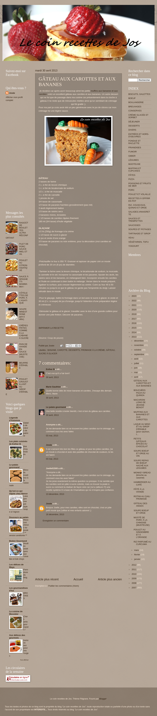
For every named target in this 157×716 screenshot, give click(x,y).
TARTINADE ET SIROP (139, 233)
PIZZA (131, 179)
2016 (134, 323)
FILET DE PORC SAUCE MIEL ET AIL (23, 249)
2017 (134, 319)
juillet (137, 363)
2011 (134, 569)
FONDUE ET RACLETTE (134, 142)
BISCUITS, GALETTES (139, 94)
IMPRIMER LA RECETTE (51, 328)
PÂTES (131, 175)
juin (136, 368)
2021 (134, 305)
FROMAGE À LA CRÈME (93, 350)
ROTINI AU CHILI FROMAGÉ (142, 497)
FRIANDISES (134, 147)
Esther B (50, 369)
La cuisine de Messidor (16, 612)
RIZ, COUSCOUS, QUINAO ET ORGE (137, 206)
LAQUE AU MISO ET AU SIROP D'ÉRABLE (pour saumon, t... (142, 429)
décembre (139, 340)
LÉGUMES (133, 160)
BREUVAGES (134, 106)
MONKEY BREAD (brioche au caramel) (142, 475)
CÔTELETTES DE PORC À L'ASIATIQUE (23, 298)
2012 (134, 565)
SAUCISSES (134, 225)
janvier (137, 559)
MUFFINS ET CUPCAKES (134, 169)
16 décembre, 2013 (55, 514)
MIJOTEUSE (134, 164)
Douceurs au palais (18, 517)
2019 (134, 314)
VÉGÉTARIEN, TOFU (138, 242)
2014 (134, 332)
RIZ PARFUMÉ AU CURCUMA (142, 543)
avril (136, 377)
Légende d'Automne (14, 419)
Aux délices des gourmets (17, 636)
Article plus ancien (110, 579)
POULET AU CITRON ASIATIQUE (23, 265)
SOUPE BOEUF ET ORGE (141, 511)
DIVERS (132, 130)
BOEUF (132, 98)
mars (136, 550)
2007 (134, 587)
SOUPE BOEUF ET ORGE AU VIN (141, 453)
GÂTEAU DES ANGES (140, 504)
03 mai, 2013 (52, 435)
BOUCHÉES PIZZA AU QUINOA (139, 393)
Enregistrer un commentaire (56, 520)
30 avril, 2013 (52, 377)
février (137, 554)
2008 (134, 583)
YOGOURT (133, 246)
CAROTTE (62, 350)
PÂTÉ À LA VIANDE (139, 490)
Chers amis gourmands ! (25, 623)
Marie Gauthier (53, 387)
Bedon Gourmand (18, 541)
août (136, 359)
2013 (134, 337)
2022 (134, 300)
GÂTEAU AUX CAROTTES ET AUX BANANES (142, 383)
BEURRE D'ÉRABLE (23, 365)
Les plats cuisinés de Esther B (18, 442)
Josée (49, 445)
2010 (134, 574)
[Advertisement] (65, 62)
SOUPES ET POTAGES (139, 229)
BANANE (51, 350)
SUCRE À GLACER (48, 353)
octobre (138, 349)
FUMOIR (132, 151)
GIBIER (132, 156)
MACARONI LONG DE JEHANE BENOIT (140, 404)
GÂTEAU (110, 350)
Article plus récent (47, 579)
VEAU (131, 237)
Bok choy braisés (25, 450)
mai (136, 372)
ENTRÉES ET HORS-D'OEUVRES (138, 135)
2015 (134, 328)
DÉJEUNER (134, 121)
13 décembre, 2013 (55, 494)
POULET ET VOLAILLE (139, 194)
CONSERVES (135, 110)
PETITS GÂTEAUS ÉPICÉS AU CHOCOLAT (141, 442)
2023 (134, 296)
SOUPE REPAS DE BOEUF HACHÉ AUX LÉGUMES (141, 464)
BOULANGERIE (136, 102)
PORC (131, 190)
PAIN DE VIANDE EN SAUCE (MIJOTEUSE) (23, 350)
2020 (134, 309)
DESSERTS (74, 350)
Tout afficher (24, 660)
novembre (139, 345)
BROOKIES (25, 596)
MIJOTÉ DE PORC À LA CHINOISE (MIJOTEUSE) (141, 521)
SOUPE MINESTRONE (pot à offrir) (23, 314)
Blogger (102, 698)
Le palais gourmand (56, 407)
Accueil (78, 579)
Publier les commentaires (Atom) (63, 586)
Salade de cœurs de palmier (25, 429)
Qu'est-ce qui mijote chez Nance (18, 492)
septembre (139, 354)
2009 (134, 578)
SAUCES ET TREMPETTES (135, 219)
